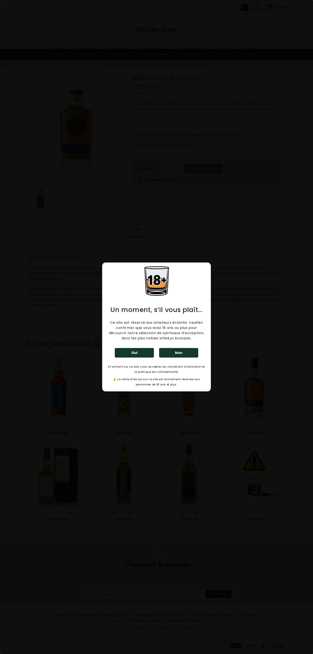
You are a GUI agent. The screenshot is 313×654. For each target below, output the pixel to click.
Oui (134, 352)
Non (178, 352)
